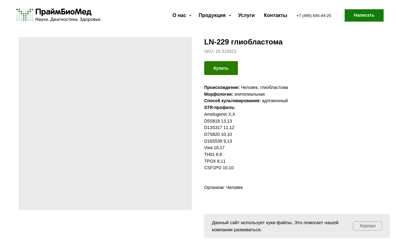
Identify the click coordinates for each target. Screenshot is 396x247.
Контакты (275, 15)
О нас (180, 15)
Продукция (213, 15)
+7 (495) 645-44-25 (314, 15)
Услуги (246, 15)
